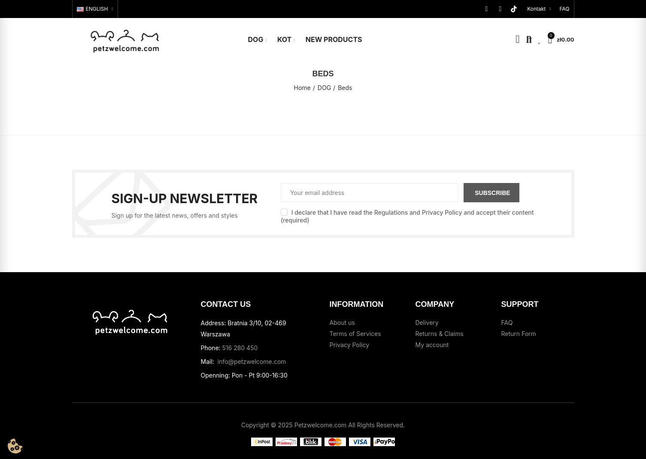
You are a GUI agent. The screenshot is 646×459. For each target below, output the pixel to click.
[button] (564, 9)
